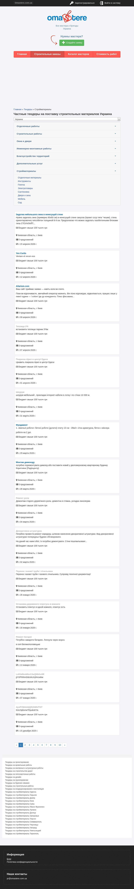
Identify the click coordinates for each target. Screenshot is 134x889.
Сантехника (23, 192)
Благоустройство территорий (33, 156)
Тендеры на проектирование (17, 762)
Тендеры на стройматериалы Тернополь (22, 834)
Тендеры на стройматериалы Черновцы (21, 825)
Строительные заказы (47, 54)
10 (60, 745)
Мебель (21, 199)
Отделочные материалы (29, 177)
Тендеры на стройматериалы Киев (19, 801)
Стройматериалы (26, 171)
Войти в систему (110, 3)
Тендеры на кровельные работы (18, 765)
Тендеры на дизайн (13, 777)
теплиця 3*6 (22, 326)
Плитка (21, 185)
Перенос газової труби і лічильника (34, 571)
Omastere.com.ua (23, 3)
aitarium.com (22, 286)
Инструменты (24, 181)
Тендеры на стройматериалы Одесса (20, 792)
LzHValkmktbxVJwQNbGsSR (30, 674)
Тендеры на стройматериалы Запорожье (22, 816)
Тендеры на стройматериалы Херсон (20, 819)
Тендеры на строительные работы (19, 786)
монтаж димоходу (25, 462)
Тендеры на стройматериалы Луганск (20, 810)
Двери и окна (24, 195)
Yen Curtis (21, 253)
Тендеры (28, 109)
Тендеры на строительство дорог (18, 771)
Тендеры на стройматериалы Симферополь (23, 822)
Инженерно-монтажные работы (34, 148)
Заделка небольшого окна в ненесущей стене (39, 214)
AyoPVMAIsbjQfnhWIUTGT (29, 707)
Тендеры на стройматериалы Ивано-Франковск (24, 807)
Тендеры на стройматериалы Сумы (20, 804)
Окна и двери (24, 141)
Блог (9, 859)
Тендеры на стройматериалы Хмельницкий (23, 831)
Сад (20, 202)
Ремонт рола (22, 498)
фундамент (22, 425)
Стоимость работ (106, 54)
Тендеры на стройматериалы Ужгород (21, 828)
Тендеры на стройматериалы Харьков (21, 795)
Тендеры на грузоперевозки (16, 780)
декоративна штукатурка (29, 531)
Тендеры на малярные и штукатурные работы (24, 768)
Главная (22, 54)
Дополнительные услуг (30, 163)
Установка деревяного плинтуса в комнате (38, 604)
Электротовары (25, 188)
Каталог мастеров (78, 54)
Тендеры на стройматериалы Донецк (20, 813)
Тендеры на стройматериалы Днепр (20, 798)
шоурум (20, 392)
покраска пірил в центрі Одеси (32, 359)
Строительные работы (29, 133)
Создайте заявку (72, 43)
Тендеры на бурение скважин (17, 783)
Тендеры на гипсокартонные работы (20, 774)
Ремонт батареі (24, 637)
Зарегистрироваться (82, 3)
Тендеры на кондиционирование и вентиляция (24, 789)
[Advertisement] (67, 80)
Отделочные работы (28, 126)
